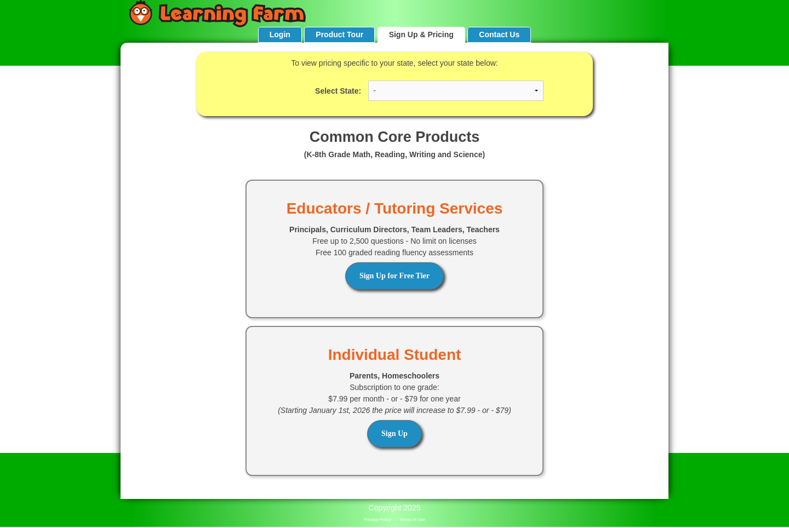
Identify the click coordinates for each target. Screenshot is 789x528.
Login (280, 34)
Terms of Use (412, 519)
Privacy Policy (377, 519)
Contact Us (499, 34)
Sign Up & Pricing (421, 34)
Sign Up (394, 433)
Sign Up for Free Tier (394, 276)
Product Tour (339, 34)
